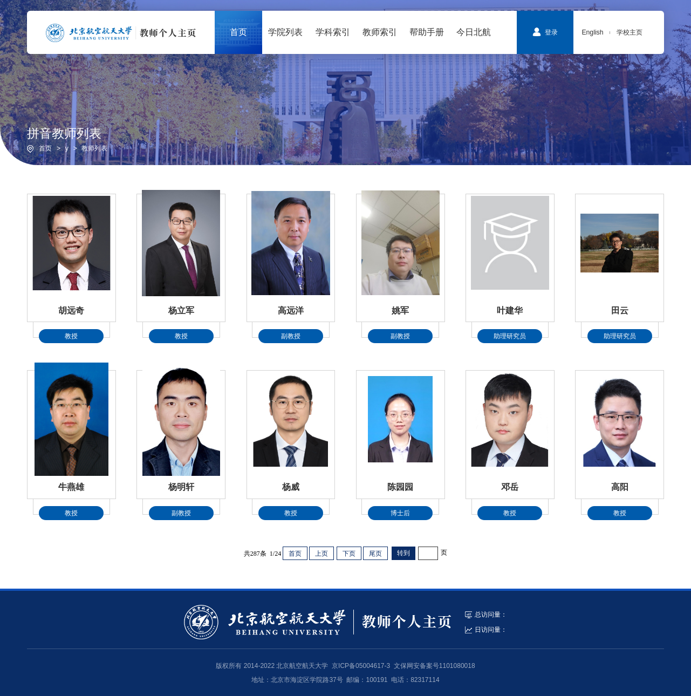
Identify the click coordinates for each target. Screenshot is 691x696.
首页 (45, 148)
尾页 (375, 553)
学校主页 (629, 32)
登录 (545, 32)
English (592, 32)
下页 (349, 553)
